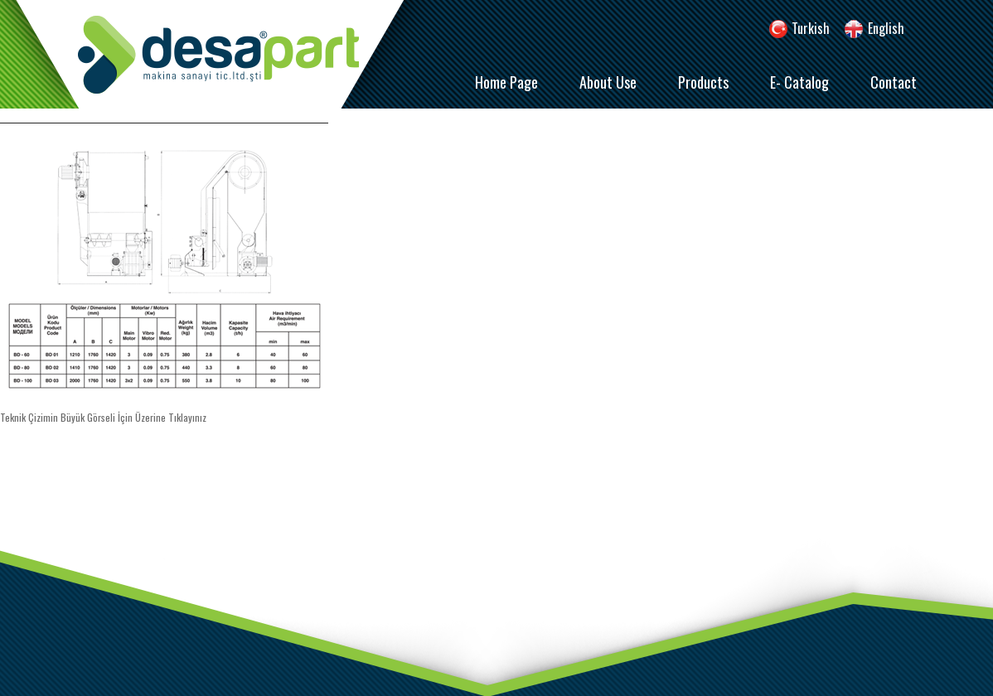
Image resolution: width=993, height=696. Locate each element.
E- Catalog (799, 82)
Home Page (506, 82)
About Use (608, 82)
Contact (893, 82)
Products (703, 82)
